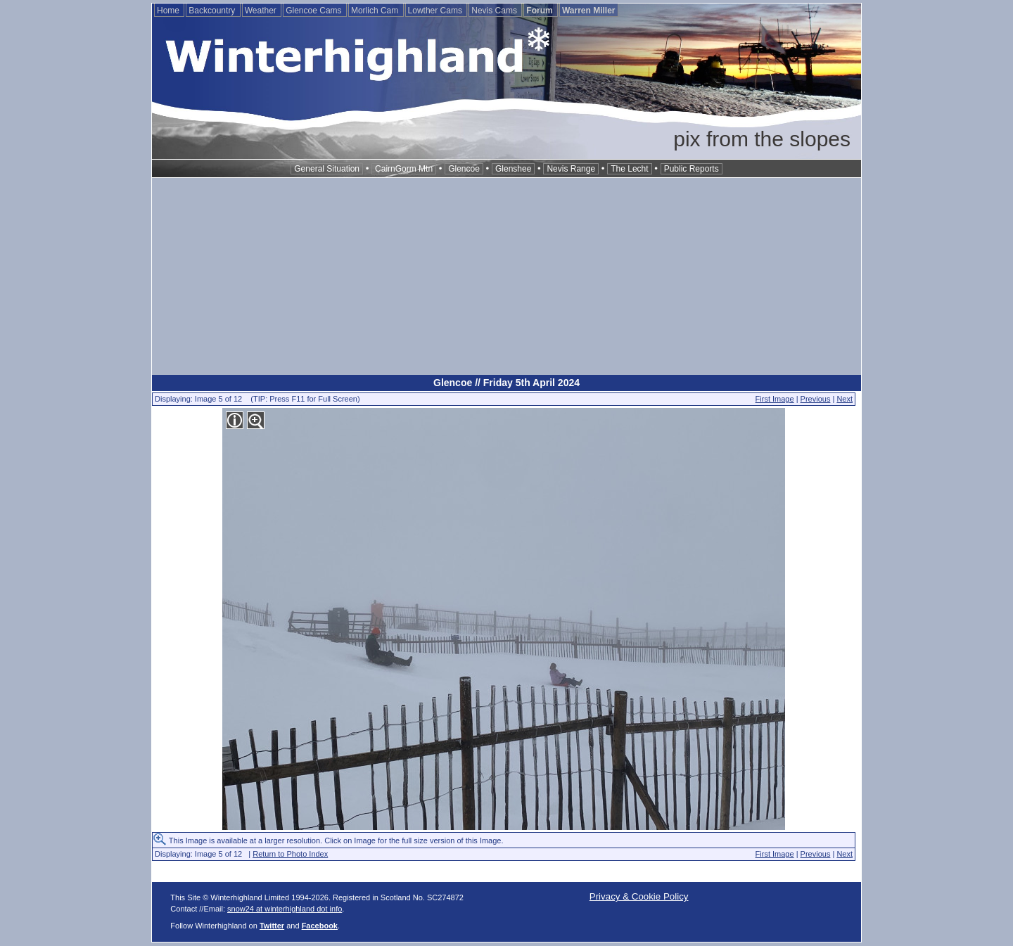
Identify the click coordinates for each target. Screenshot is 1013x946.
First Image (775, 399)
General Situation (326, 169)
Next (844, 399)
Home (169, 10)
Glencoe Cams (315, 10)
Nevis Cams (495, 10)
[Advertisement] (506, 276)
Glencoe (464, 169)
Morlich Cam (376, 10)
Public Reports (691, 169)
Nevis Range (571, 169)
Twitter (272, 925)
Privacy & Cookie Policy (639, 896)
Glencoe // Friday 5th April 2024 (506, 382)
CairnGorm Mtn (404, 169)
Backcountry (213, 10)
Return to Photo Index (290, 854)
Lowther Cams (436, 10)
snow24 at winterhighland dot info (284, 909)
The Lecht (629, 169)
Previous (816, 399)
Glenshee (513, 169)
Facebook (320, 925)
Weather (262, 10)
